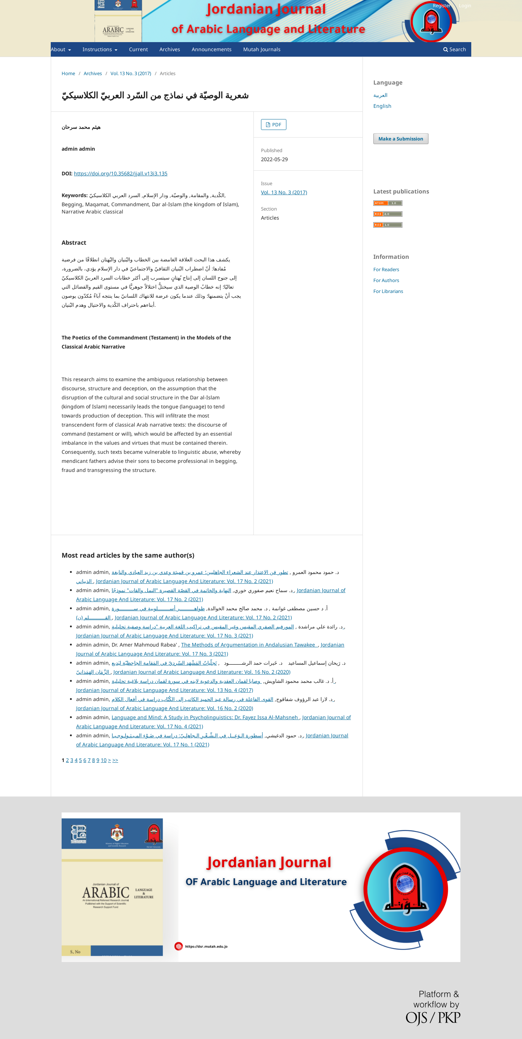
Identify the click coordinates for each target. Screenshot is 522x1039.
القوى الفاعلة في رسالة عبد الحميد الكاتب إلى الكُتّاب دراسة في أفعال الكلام (223, 699)
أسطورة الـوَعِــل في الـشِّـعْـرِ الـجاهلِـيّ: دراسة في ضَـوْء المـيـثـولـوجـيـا (207, 735)
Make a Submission (400, 138)
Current (138, 49)
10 (104, 760)
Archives (170, 49)
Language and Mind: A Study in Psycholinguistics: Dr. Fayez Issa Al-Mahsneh (205, 717)
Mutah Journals (262, 49)
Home (68, 73)
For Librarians (388, 291)
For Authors (386, 280)
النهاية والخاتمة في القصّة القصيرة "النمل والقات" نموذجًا (203, 590)
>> (115, 760)
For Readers (386, 269)
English (382, 105)
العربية (380, 94)
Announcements (212, 49)
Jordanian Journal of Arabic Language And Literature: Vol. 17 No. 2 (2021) (184, 581)
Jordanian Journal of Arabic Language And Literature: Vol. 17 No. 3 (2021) (164, 635)
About (59, 49)
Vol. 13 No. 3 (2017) (131, 73)
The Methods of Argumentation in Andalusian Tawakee (249, 644)
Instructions (98, 49)
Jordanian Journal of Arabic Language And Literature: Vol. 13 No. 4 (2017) (164, 689)
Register (442, 5)
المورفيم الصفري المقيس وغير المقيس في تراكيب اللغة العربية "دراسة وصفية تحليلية (228, 626)
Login (465, 5)
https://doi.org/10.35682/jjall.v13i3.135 (120, 173)
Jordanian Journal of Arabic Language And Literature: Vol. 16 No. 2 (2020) (201, 671)
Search (454, 49)
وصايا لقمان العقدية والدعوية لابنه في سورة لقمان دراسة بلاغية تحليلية (223, 680)
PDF (276, 124)
